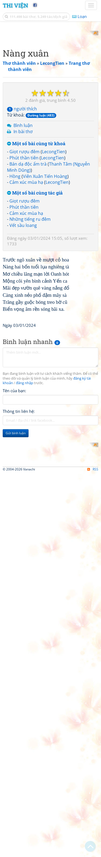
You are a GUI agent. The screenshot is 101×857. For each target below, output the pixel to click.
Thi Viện (15, 5)
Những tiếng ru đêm (30, 315)
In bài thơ (23, 227)
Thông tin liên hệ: (19, 607)
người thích (22, 204)
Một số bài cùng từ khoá (36, 239)
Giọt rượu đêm (24, 247)
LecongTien (53, 247)
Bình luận (23, 221)
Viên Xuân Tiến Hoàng (45, 272)
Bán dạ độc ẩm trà (28, 259)
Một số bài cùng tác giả (35, 288)
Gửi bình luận (16, 629)
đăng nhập (24, 579)
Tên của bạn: (14, 586)
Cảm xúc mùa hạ (26, 278)
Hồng (14, 272)
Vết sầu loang (23, 321)
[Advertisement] (50, 81)
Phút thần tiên (24, 253)
